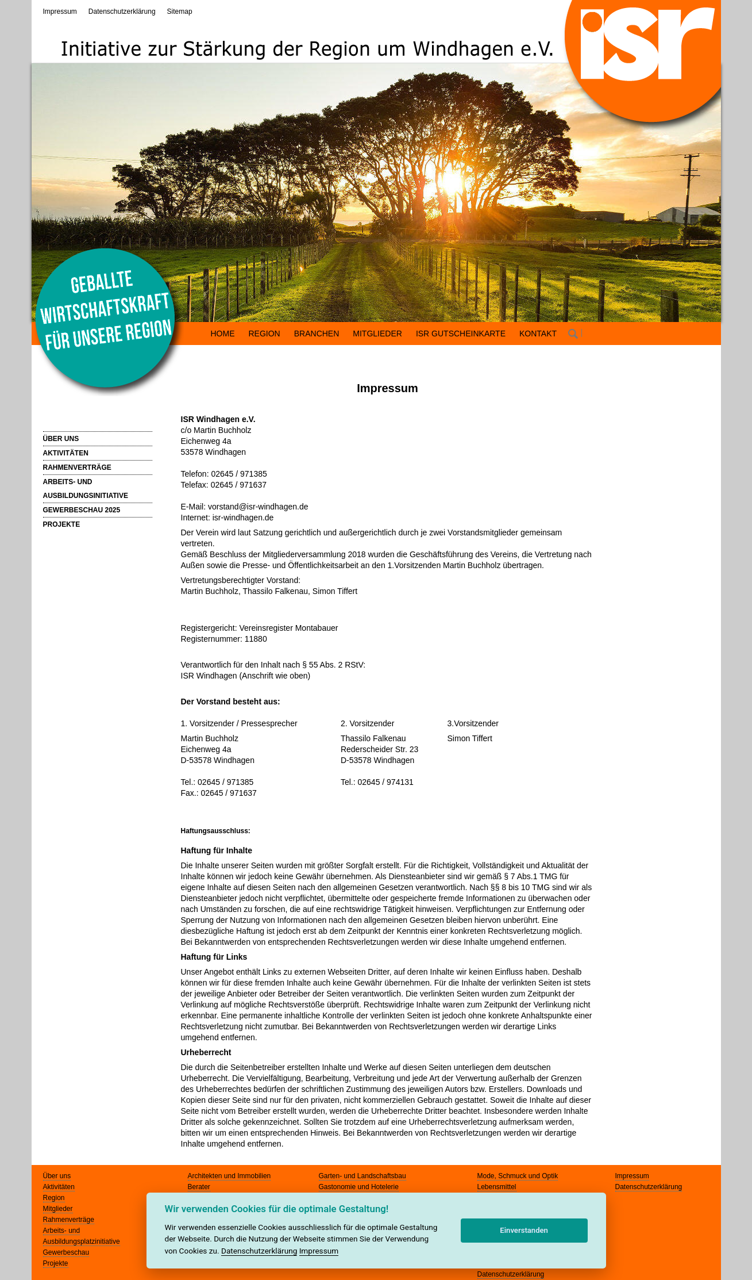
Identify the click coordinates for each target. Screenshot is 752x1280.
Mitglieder (58, 1209)
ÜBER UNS (61, 439)
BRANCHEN (317, 333)
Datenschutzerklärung (122, 11)
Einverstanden (524, 1230)
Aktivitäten (59, 1187)
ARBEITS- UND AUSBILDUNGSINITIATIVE (85, 489)
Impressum (60, 11)
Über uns (57, 1176)
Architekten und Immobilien (229, 1176)
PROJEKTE (61, 524)
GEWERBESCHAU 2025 (82, 510)
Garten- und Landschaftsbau (362, 1176)
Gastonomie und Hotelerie (359, 1187)
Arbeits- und (61, 1231)
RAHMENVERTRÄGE (77, 467)
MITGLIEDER (377, 333)
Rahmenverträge (68, 1220)
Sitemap (179, 11)
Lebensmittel (496, 1187)
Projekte (55, 1263)
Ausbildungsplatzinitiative (81, 1241)
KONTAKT (538, 333)
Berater (199, 1187)
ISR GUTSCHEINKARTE (461, 333)
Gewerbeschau (66, 1252)
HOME (223, 333)
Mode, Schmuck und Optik (517, 1176)
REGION (264, 333)
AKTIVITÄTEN (65, 453)
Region (54, 1198)
